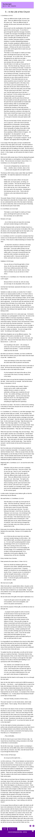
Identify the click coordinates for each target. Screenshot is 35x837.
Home (4, 828)
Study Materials (12, 828)
